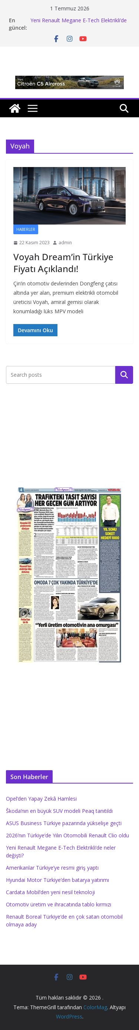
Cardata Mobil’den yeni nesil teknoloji (50, 892)
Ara (124, 375)
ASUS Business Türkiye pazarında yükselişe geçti (64, 823)
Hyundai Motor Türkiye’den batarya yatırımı (57, 879)
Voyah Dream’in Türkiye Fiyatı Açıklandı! (63, 262)
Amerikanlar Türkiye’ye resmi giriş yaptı (52, 867)
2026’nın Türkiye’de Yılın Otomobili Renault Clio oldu (67, 835)
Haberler (25, 229)
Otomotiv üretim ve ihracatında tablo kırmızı (58, 904)
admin (65, 242)
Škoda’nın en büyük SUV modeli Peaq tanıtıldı (59, 810)
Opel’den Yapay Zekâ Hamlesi (41, 798)
